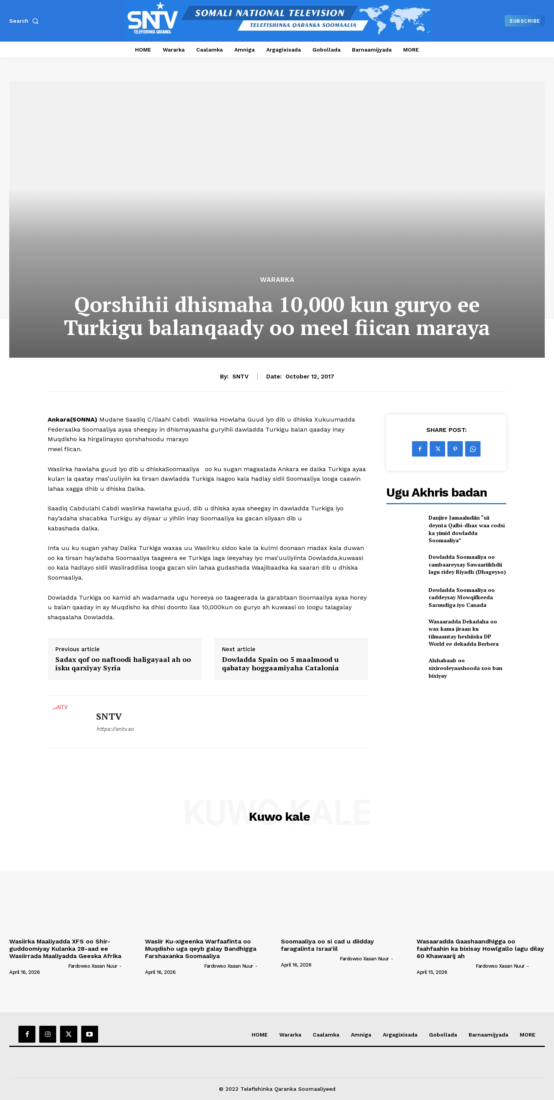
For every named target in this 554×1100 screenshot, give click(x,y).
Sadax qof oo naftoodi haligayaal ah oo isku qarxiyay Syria (123, 663)
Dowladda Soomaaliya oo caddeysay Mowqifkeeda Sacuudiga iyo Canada (462, 597)
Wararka (277, 280)
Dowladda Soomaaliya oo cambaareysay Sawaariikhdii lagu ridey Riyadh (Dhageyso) (467, 564)
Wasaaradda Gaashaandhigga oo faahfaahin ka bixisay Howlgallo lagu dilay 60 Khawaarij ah (480, 949)
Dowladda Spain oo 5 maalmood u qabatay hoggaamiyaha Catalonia (280, 663)
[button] (25, 21)
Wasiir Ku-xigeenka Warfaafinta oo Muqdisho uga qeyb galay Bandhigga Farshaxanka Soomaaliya (200, 949)
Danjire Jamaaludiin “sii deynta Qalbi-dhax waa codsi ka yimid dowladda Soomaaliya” (467, 529)
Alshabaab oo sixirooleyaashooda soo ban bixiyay (465, 668)
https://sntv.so (114, 729)
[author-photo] (38, 966)
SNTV (240, 376)
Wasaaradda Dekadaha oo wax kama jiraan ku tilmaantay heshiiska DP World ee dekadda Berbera (464, 633)
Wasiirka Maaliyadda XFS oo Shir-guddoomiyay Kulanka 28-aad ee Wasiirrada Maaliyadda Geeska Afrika (65, 949)
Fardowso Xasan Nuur (92, 966)
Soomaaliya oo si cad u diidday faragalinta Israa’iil (327, 945)
